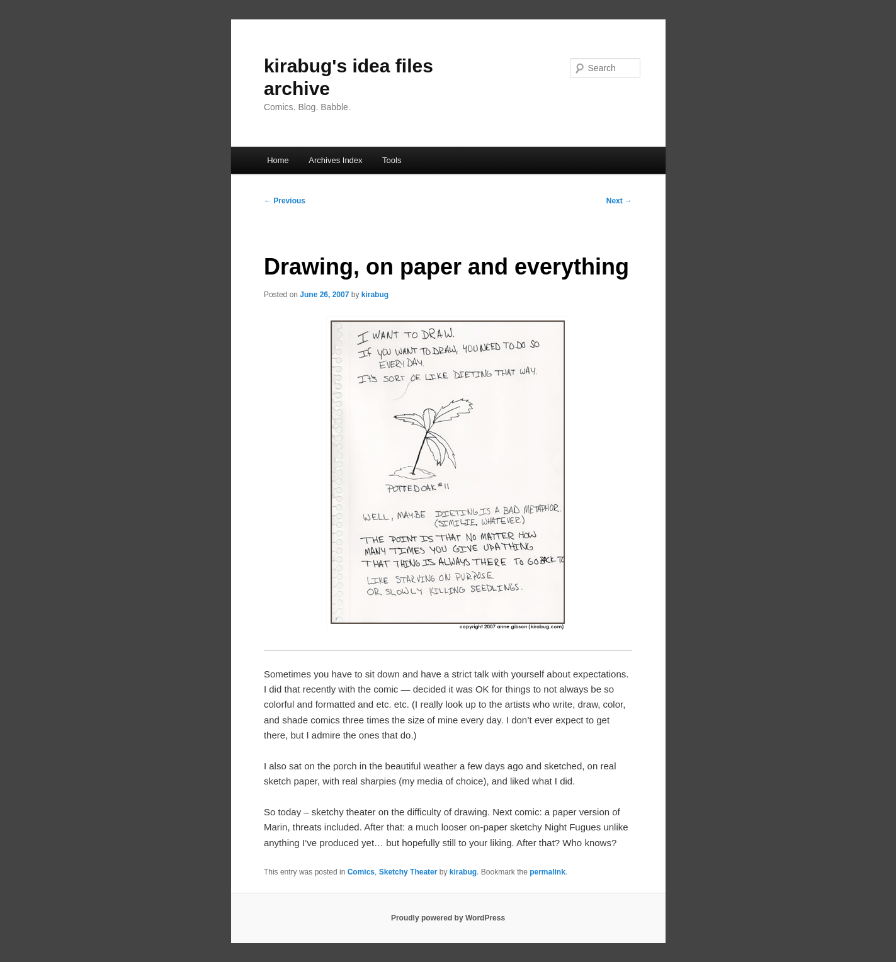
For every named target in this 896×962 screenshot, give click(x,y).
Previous (284, 200)
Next (619, 200)
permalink (547, 872)
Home (278, 160)
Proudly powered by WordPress (448, 918)
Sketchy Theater (408, 872)
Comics (361, 872)
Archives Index (335, 160)
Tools (391, 160)
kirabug (374, 294)
